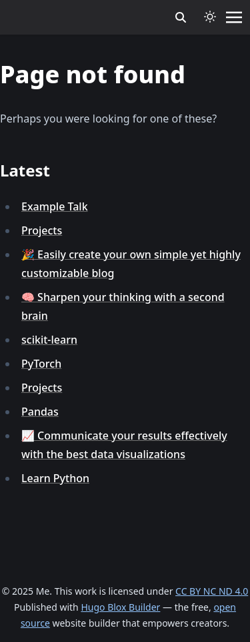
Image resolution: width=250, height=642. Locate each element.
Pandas (40, 411)
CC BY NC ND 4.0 (211, 591)
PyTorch (41, 363)
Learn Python (55, 478)
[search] (180, 17)
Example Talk (54, 206)
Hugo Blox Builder (120, 607)
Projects (41, 230)
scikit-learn (49, 339)
